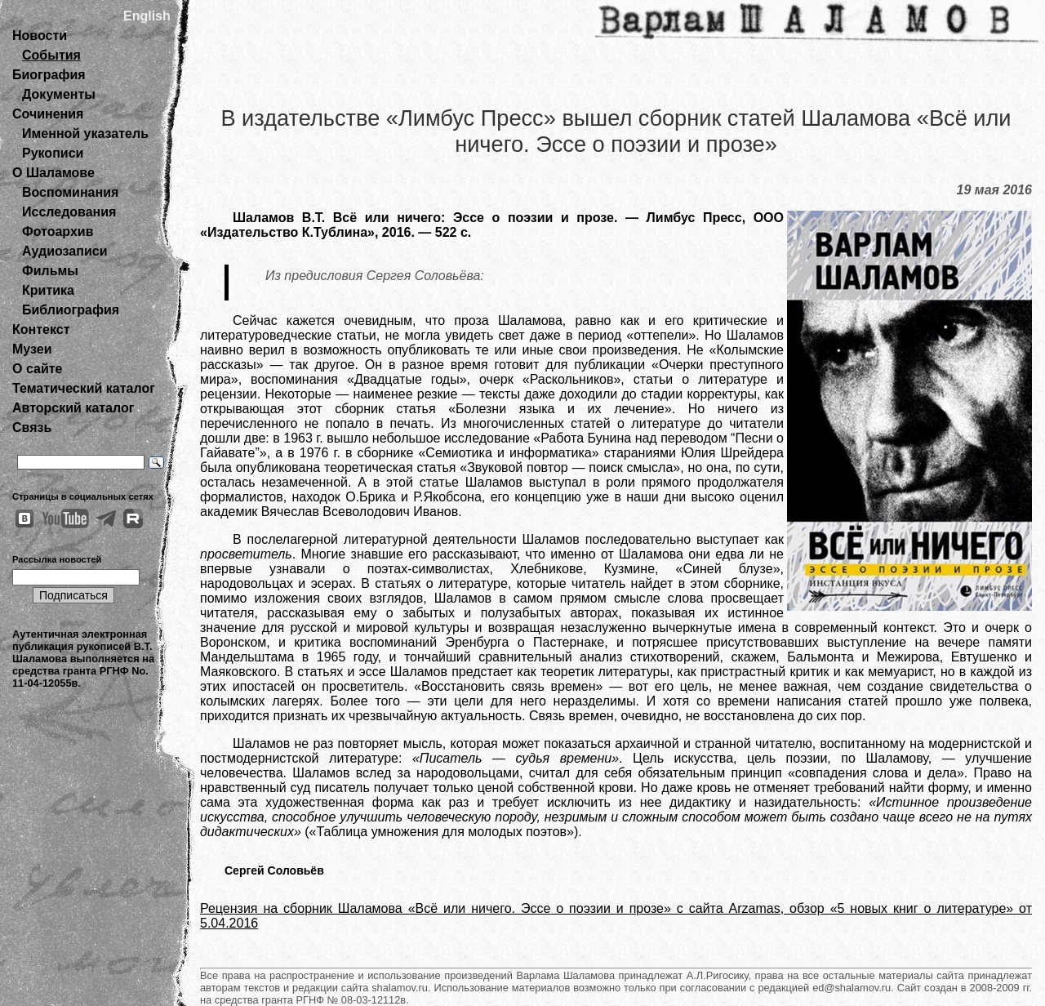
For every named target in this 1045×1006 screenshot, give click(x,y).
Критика (48, 290)
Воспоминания (70, 192)
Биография (49, 75)
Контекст (40, 329)
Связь (31, 427)
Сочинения (47, 114)
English (147, 16)
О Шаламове (53, 173)
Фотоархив (57, 231)
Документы (59, 94)
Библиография (70, 310)
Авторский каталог (73, 408)
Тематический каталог (83, 388)
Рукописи (52, 153)
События (51, 55)
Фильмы (50, 271)
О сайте (37, 369)
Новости (39, 35)
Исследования (69, 212)
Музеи (32, 349)
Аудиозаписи (64, 251)
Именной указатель (85, 133)
